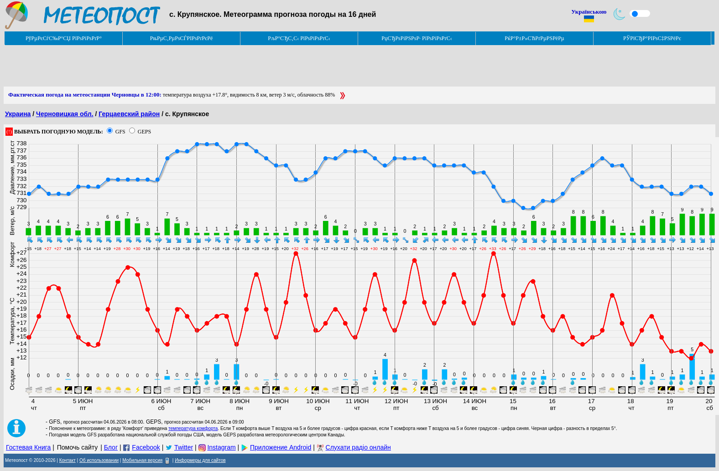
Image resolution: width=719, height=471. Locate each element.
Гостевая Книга (28, 447)
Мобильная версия (142, 460)
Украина (18, 114)
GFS (120, 131)
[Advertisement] (170, 66)
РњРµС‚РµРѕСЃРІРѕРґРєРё (181, 38)
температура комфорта (193, 428)
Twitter (183, 447)
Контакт (67, 460)
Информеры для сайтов (200, 460)
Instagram (221, 447)
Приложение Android (280, 447)
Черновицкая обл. (65, 114)
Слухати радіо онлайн (358, 447)
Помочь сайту (77, 447)
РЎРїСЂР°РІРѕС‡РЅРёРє (652, 38)
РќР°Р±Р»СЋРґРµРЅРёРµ (534, 38)
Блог (111, 447)
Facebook (146, 447)
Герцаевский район (129, 114)
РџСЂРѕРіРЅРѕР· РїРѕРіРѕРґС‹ (416, 38)
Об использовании (99, 460)
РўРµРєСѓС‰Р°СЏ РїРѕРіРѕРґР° (64, 38)
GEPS (144, 131)
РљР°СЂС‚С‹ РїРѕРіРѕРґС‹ (299, 38)
